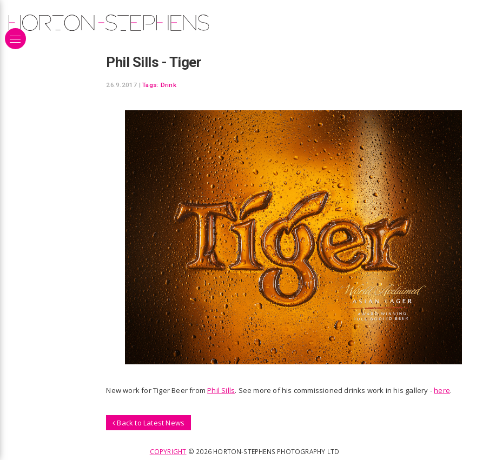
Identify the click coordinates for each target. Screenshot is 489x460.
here (442, 390)
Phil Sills (221, 390)
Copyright (168, 451)
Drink (168, 85)
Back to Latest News (148, 423)
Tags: (150, 85)
